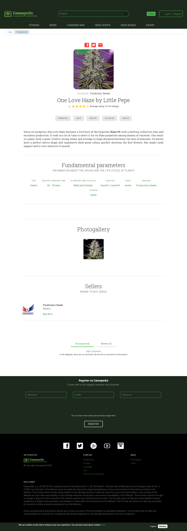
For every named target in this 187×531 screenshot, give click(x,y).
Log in (167, 14)
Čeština (151, 14)
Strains (34, 25)
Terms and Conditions (93, 474)
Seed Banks (128, 25)
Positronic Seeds (100, 93)
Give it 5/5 (87, 106)
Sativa (125, 118)
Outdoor (109, 118)
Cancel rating (69, 106)
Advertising (88, 459)
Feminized (63, 118)
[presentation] (93, 407)
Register (177, 14)
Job (85, 470)
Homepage (136, 459)
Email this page (100, 45)
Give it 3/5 (80, 106)
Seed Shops (102, 25)
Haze (78, 118)
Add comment (93, 351)
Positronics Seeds (53, 305)
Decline (162, 526)
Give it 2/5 (76, 106)
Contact (87, 463)
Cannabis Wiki (76, 25)
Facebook (86, 45)
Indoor (93, 118)
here (113, 415)
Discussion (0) (82, 344)
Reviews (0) (22, 32)
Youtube (107, 446)
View (11, 32)
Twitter (93, 45)
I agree (153, 526)
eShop (150, 25)
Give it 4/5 (83, 106)
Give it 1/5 (73, 106)
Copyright (87, 467)
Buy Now (48, 314)
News (53, 25)
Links (133, 463)
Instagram (120, 446)
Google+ (93, 446)
